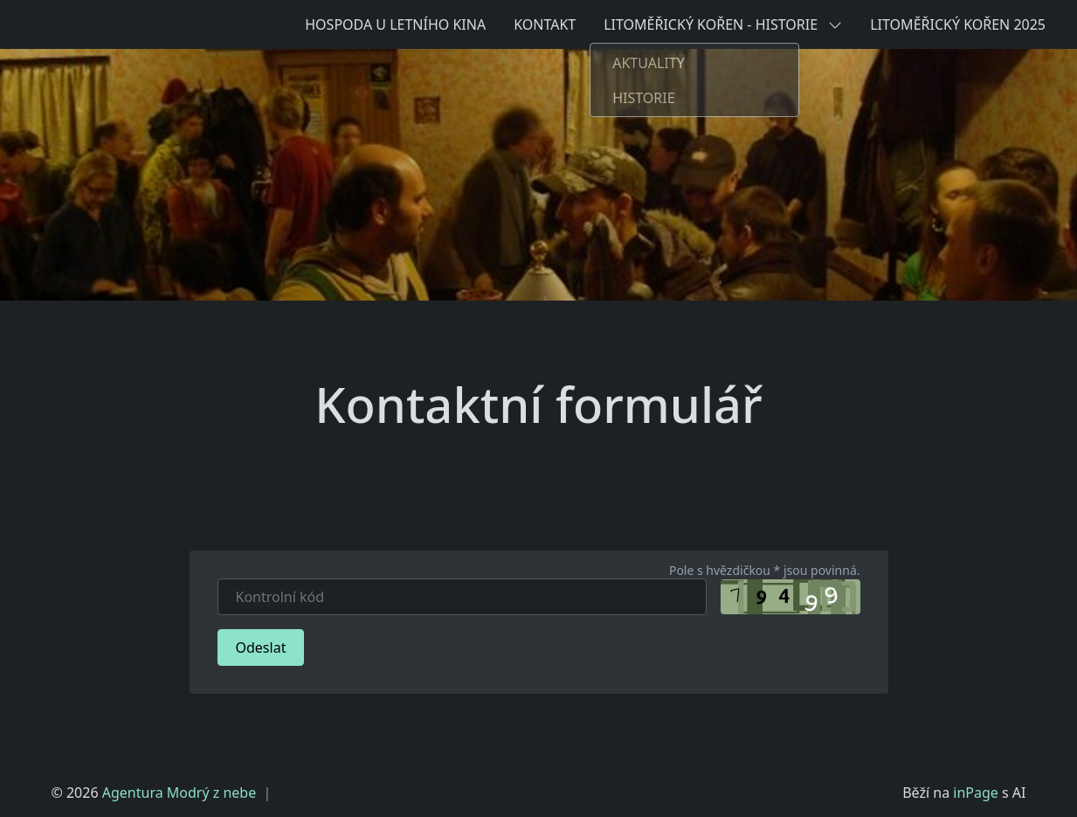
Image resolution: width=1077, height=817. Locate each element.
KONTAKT (545, 24)
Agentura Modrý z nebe (179, 792)
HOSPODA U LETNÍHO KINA (395, 24)
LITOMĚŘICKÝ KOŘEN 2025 (958, 24)
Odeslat (261, 647)
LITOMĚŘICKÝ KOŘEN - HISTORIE (723, 24)
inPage (975, 792)
